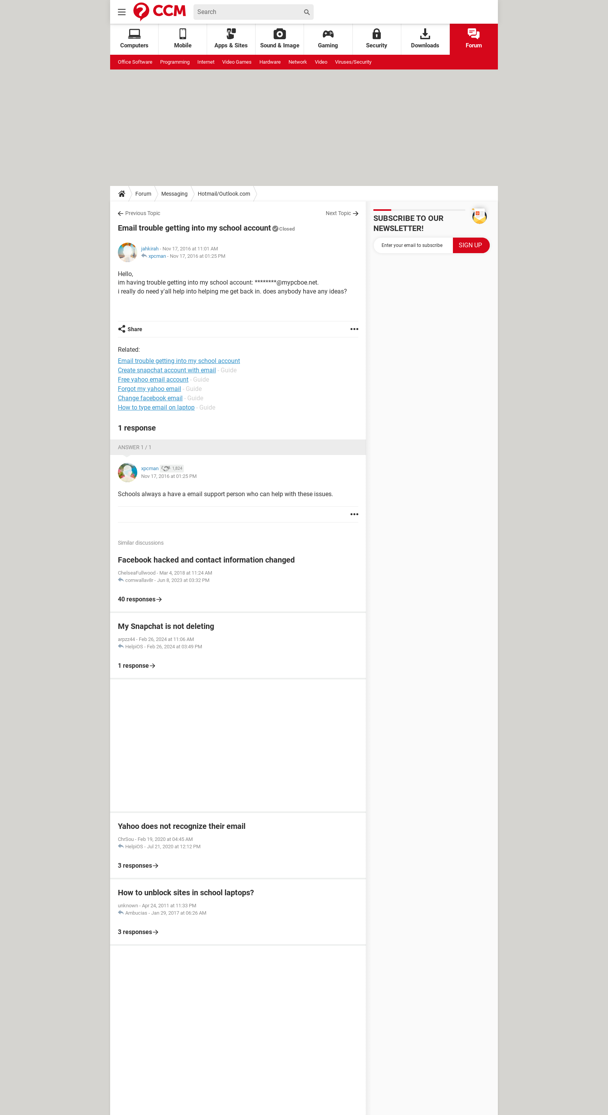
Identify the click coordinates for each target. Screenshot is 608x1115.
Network (297, 62)
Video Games (237, 62)
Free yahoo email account (153, 379)
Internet (205, 62)
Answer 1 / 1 (135, 447)
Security (376, 38)
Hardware (270, 62)
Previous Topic (142, 213)
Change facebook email (150, 398)
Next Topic (338, 213)
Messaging (174, 194)
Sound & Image (279, 38)
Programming (175, 62)
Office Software (135, 62)
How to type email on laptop (156, 407)
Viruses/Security (353, 62)
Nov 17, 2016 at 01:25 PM (197, 256)
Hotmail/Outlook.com (224, 194)
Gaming (328, 38)
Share (135, 329)
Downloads (425, 38)
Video (321, 62)
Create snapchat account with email (167, 370)
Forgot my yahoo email (149, 389)
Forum (474, 38)
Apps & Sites (231, 38)
